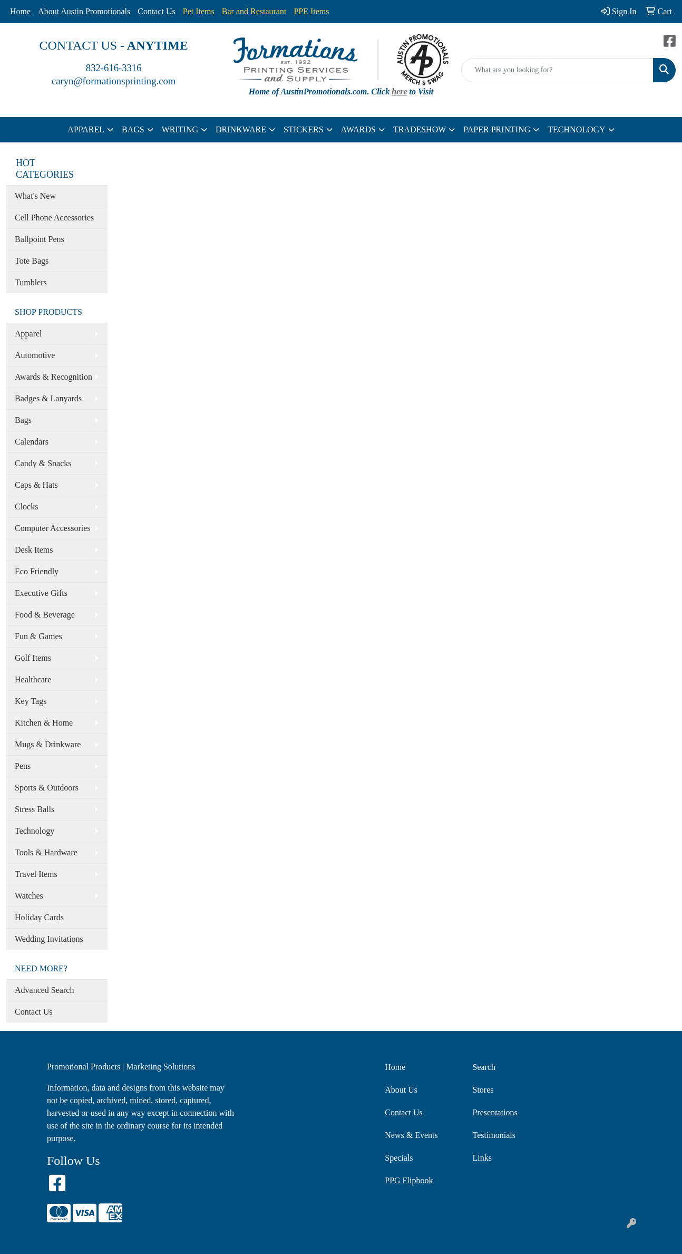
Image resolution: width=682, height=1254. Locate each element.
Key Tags (30, 701)
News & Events (411, 1135)
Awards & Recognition (53, 376)
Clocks (26, 506)
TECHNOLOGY (576, 129)
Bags (23, 420)
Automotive (35, 355)
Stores (483, 1089)
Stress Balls (34, 809)
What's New (35, 195)
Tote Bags (31, 260)
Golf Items (33, 657)
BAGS (133, 129)
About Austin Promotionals (84, 11)
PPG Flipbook (409, 1180)
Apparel (28, 333)
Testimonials (494, 1135)
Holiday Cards (39, 917)
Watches (29, 895)
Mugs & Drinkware (48, 744)
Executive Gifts (41, 593)
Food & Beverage (45, 614)
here (399, 91)
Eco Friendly (37, 571)
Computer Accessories (53, 528)
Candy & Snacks (43, 463)
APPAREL (85, 129)
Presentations (495, 1112)
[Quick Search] (557, 70)
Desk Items (34, 549)
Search (484, 1067)
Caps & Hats (36, 484)
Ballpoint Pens (39, 239)
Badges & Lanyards (48, 398)
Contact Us (157, 11)
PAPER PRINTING (496, 129)
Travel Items (36, 874)
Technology (34, 830)
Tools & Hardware (46, 852)
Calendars (31, 441)
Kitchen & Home (44, 722)
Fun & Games (38, 636)
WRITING (180, 129)
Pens (23, 765)
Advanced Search (44, 990)
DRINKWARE (241, 129)
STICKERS (304, 129)
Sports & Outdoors (47, 787)
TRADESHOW (419, 129)
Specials (399, 1157)
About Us (401, 1089)
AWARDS (358, 129)
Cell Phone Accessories (54, 217)
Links (482, 1157)
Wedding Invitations (49, 938)
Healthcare (33, 679)
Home (20, 11)
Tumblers (31, 282)
